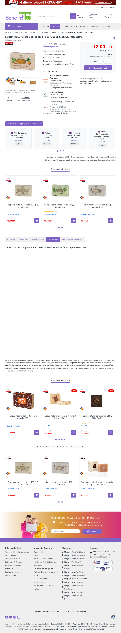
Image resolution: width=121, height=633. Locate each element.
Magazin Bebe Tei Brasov (73, 555)
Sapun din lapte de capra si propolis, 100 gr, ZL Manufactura (97, 483)
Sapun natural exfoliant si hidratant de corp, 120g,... (60, 417)
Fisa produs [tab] (53, 239)
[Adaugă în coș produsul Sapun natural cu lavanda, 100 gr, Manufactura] (110, 220)
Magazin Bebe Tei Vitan (72, 582)
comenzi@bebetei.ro (101, 557)
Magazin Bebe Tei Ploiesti (73, 592)
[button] (57, 151)
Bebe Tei (8, 32)
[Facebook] (6, 617)
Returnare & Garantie (14, 562)
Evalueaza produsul (50, 46)
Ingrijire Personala (20, 32)
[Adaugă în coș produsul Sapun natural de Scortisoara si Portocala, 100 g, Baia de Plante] (36, 432)
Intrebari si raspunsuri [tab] (72, 239)
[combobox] (52, 16)
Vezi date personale (83, 525)
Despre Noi (38, 552)
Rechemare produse (13, 572)
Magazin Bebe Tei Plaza (72, 572)
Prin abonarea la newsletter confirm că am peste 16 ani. (79, 522)
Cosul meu (93, 15)
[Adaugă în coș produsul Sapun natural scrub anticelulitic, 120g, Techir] (110, 432)
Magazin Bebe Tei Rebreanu (74, 575)
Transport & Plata (12, 558)
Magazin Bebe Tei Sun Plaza (74, 579)
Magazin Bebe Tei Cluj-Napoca (72, 597)
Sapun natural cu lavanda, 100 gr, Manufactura (97, 206)
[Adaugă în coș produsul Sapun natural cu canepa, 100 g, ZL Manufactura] (36, 220)
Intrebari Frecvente (13, 565)
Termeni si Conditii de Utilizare (17, 552)
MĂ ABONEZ (91, 531)
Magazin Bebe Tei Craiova (73, 558)
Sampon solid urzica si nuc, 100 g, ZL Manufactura (60, 206)
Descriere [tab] (11, 239)
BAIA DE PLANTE (13, 426)
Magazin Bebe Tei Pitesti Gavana (73, 567)
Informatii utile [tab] (38, 239)
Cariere (37, 555)
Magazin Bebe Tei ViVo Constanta (72, 587)
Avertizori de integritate (43, 568)
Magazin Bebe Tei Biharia (73, 552)
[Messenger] (10, 617)
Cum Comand (11, 555)
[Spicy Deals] (60, 2)
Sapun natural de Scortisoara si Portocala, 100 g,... (23, 417)
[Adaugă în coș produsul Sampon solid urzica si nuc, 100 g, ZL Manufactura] (73, 220)
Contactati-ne (10, 575)
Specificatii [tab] (23, 239)
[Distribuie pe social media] (114, 38)
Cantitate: (93, 61)
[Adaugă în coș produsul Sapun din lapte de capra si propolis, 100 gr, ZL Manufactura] (110, 495)
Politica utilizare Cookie (43, 558)
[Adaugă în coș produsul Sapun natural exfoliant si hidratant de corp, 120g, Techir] (73, 432)
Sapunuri (45, 32)
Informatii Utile (101, 7)
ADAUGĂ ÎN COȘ (98, 68)
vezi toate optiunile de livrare (55, 113)
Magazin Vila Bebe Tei (72, 562)
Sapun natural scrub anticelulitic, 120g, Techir (97, 417)
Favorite (80, 16)
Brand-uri (9, 568)
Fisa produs (57, 61)
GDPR (112, 7)
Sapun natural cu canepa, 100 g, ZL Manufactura (23, 206)
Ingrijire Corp (34, 32)
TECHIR (47, 426)
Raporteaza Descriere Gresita (20, 371)
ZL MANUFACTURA (56, 51)
